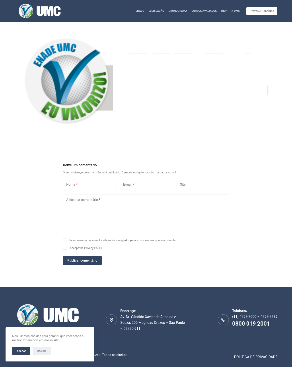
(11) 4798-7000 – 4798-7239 (254, 321)
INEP (224, 10)
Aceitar (21, 351)
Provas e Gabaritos (262, 11)
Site (182, 184)
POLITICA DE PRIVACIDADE (256, 357)
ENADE (140, 10)
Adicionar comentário (83, 200)
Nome (72, 184)
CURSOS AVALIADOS (204, 10)
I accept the (85, 248)
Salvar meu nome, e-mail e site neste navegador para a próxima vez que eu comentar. (122, 240)
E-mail (129, 184)
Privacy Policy (93, 248)
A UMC (236, 10)
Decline (42, 351)
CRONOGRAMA (178, 10)
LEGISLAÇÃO (156, 10)
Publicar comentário (82, 260)
